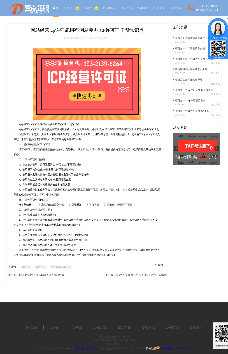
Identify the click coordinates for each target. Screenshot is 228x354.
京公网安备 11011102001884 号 (176, 348)
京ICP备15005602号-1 (87, 348)
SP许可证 (26, 267)
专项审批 (143, 8)
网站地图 (151, 348)
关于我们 (31, 327)
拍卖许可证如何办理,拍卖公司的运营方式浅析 (140, 274)
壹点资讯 (176, 8)
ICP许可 (71, 8)
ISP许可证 (41, 267)
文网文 (91, 8)
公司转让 (159, 8)
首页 (55, 8)
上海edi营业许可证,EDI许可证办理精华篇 (41, 274)
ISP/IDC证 (109, 8)
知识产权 (126, 8)
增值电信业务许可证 (61, 267)
